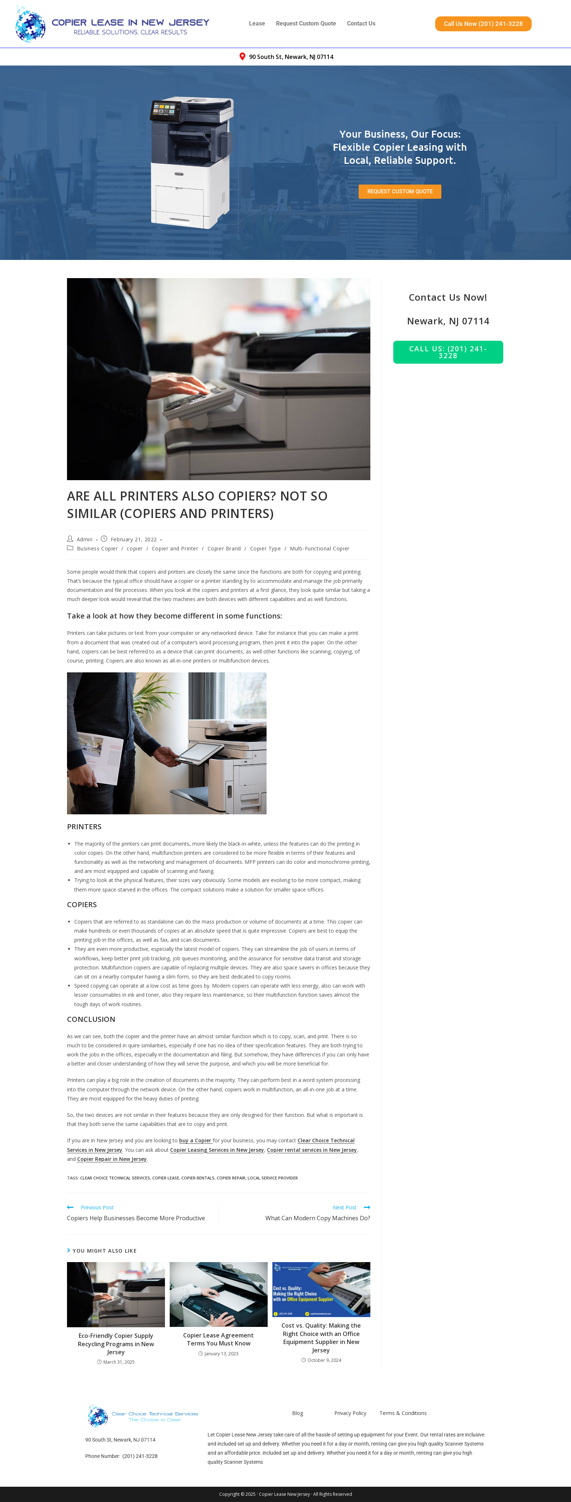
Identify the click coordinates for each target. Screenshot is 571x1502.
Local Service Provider (273, 1178)
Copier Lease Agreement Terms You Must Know (218, 1339)
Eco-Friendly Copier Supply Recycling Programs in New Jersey (116, 1344)
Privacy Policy (350, 1413)
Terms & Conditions (403, 1413)
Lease (257, 23)
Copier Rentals (197, 1178)
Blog (297, 1413)
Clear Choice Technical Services (115, 1178)
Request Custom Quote (306, 23)
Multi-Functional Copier (320, 548)
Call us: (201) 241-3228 (448, 352)
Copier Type (265, 548)
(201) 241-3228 (140, 1456)
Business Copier (97, 548)
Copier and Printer (175, 548)
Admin (85, 539)
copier (135, 548)
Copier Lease (165, 1178)
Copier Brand (224, 548)
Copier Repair (231, 1178)
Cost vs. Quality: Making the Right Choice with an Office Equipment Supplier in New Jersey (321, 1337)
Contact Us (361, 23)
